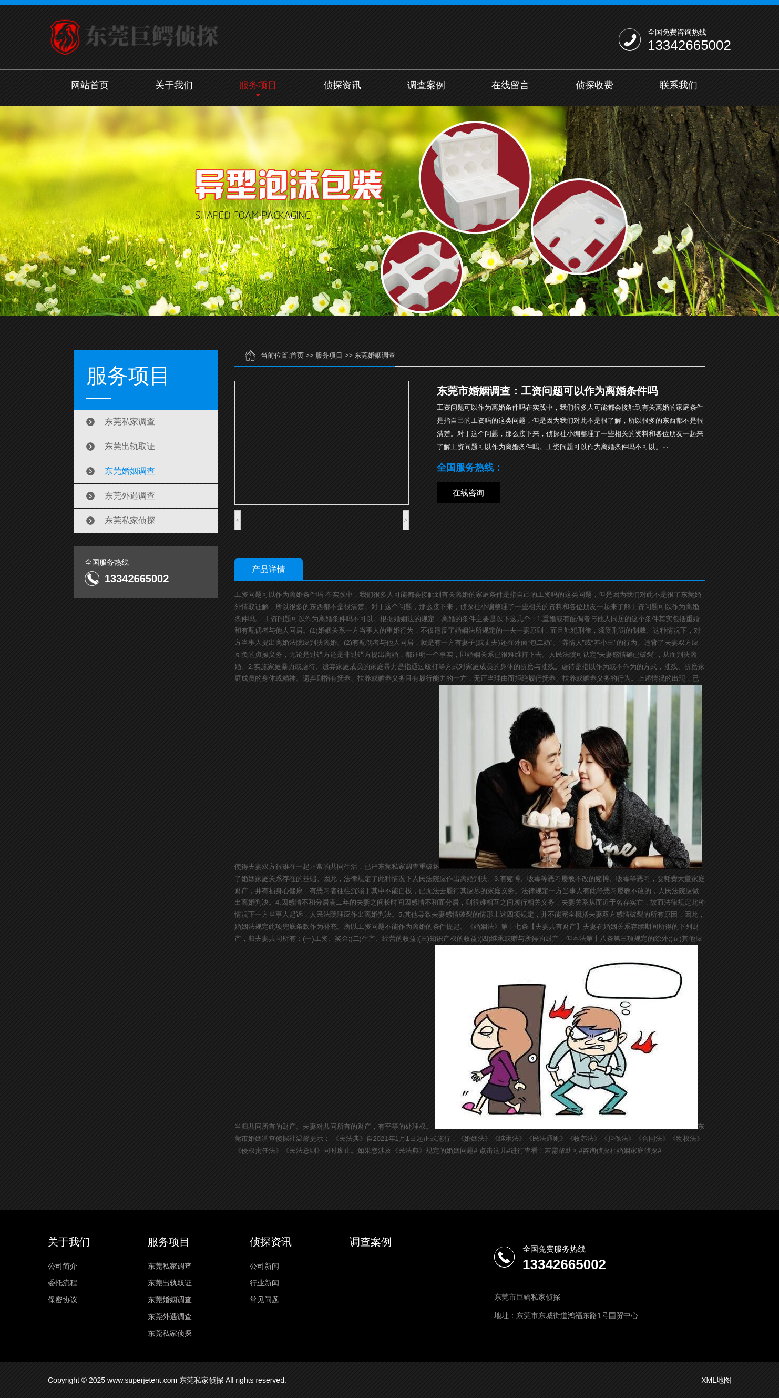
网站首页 (90, 85)
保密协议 (62, 1299)
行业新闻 (264, 1283)
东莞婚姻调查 (130, 471)
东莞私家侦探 (130, 520)
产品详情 (268, 569)
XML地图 (716, 1380)
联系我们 (679, 85)
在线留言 (510, 85)
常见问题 (264, 1299)
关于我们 (174, 85)
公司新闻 (264, 1266)
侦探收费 (594, 85)
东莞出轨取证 (130, 446)
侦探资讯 (342, 85)
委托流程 (62, 1283)
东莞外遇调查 (130, 495)
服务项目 (258, 85)
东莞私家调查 (130, 421)
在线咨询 (468, 492)
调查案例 (426, 85)
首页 (297, 355)
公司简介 (62, 1266)
